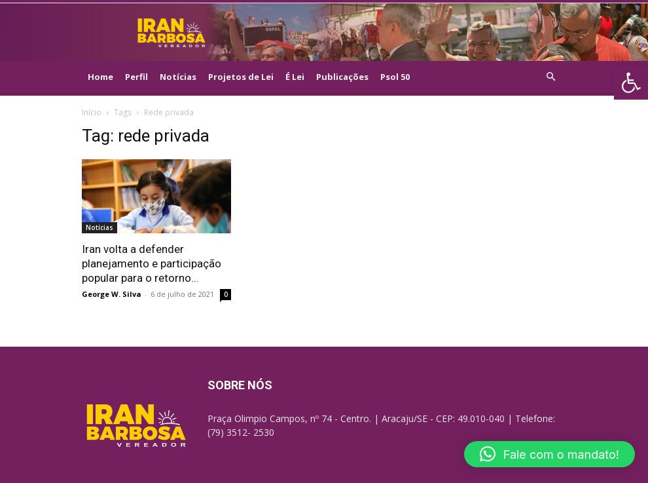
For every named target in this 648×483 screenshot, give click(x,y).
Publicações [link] (342, 77)
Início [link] (91, 112)
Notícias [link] (178, 77)
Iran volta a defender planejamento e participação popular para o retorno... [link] (151, 263)
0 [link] (226, 294)
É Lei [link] (294, 77)
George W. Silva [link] (111, 294)
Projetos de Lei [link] (241, 77)
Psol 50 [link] (395, 77)
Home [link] (100, 77)
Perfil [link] (136, 77)
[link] (631, 83)
